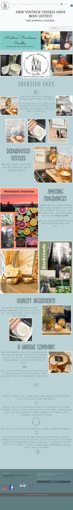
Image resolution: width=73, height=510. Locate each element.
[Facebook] (11, 487)
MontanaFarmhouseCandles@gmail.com (16, 475)
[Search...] (60, 28)
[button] (71, 5)
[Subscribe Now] (53, 482)
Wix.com (46, 494)
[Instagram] (5, 487)
